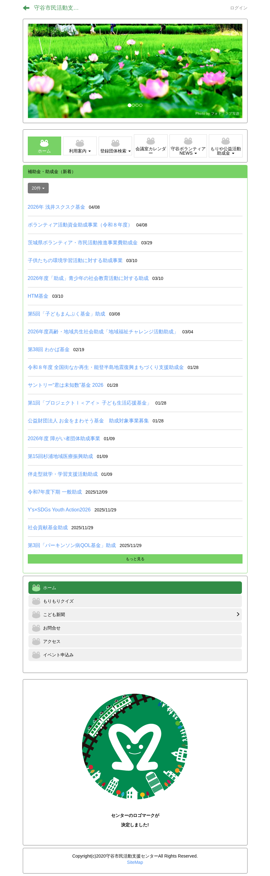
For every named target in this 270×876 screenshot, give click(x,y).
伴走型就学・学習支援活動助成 (63, 474)
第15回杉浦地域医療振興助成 (60, 456)
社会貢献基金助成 (48, 527)
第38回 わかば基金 (49, 349)
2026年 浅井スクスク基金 (56, 207)
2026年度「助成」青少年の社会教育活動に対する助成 (88, 278)
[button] (44, 71)
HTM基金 (38, 296)
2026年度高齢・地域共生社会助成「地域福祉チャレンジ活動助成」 (103, 331)
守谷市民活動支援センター (60, 8)
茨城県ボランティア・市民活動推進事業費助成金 (83, 242)
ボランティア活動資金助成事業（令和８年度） (80, 224)
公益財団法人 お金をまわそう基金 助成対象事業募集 (88, 420)
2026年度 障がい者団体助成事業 (64, 438)
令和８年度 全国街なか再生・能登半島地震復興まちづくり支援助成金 (106, 367)
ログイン (239, 7)
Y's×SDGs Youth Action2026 (59, 509)
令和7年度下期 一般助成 (55, 492)
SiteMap (135, 862)
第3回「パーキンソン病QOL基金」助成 (72, 545)
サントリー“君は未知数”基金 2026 (66, 385)
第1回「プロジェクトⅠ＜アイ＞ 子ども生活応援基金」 (90, 403)
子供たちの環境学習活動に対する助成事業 (75, 260)
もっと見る (135, 559)
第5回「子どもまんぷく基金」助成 (67, 313)
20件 (38, 188)
